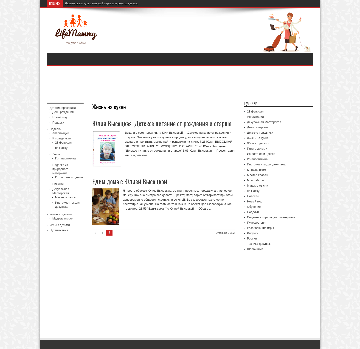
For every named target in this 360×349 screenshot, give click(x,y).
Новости (253, 196)
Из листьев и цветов (69, 177)
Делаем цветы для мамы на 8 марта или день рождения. (101, 3)
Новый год (59, 117)
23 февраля (63, 142)
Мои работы (255, 180)
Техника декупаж (258, 243)
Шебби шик (255, 249)
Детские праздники (63, 108)
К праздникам (61, 138)
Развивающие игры (260, 228)
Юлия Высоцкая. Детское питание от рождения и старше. (162, 123)
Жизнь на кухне (258, 138)
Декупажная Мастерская (264, 122)
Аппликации (60, 133)
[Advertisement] (180, 84)
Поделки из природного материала (60, 169)
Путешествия (59, 230)
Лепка (56, 154)
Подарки (58, 122)
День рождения (63, 112)
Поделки (55, 129)
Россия (252, 238)
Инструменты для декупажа (266, 164)
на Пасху (61, 148)
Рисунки (58, 183)
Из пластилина (65, 158)
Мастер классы (65, 197)
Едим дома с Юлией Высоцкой (129, 181)
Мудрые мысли (62, 218)
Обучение (254, 206)
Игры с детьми (60, 225)
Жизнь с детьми (61, 214)
